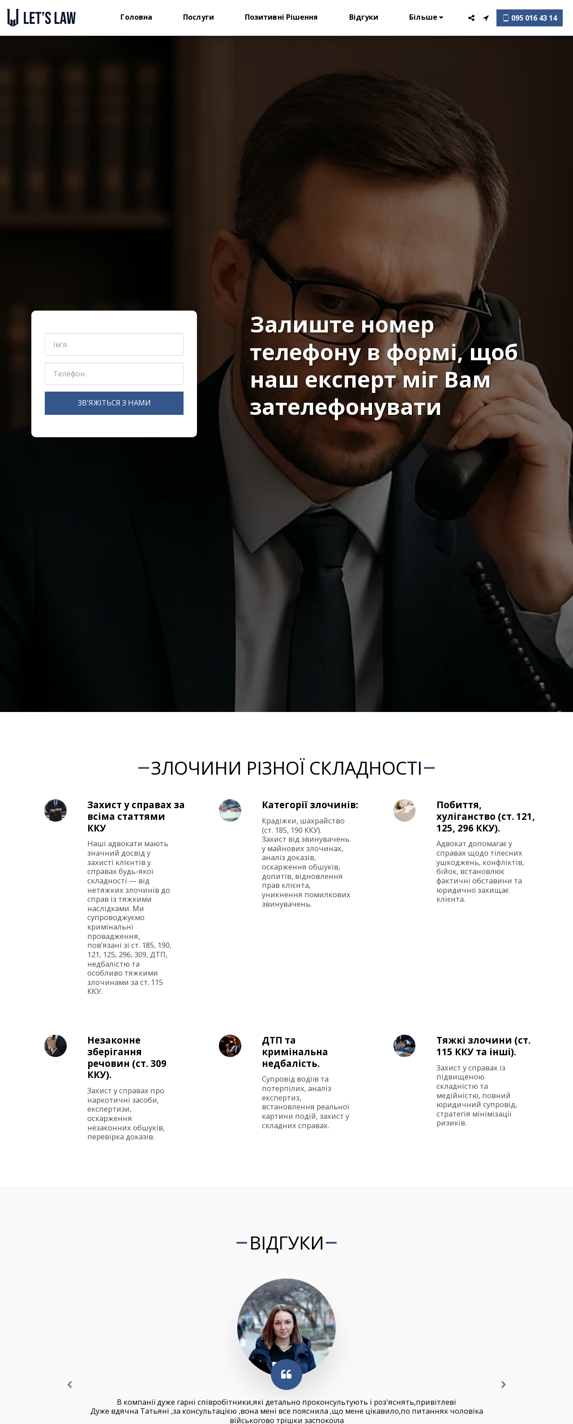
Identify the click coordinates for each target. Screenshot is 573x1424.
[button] (471, 17)
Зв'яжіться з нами (114, 402)
